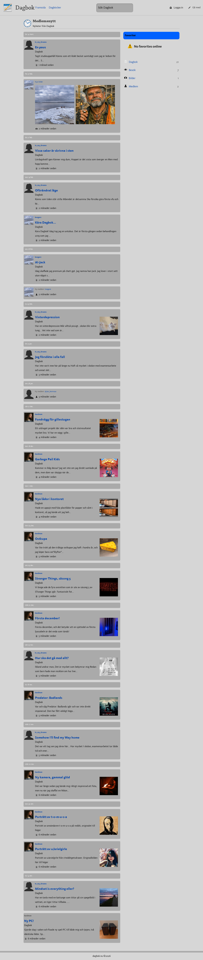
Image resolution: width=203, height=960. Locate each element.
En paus (40, 47)
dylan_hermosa (50, 392)
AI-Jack (40, 262)
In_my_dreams (41, 42)
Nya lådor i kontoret (49, 499)
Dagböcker (55, 7)
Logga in (176, 7)
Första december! (47, 618)
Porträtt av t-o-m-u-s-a (51, 817)
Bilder (132, 78)
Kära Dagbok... (45, 222)
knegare (38, 217)
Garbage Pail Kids (47, 459)
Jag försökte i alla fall (50, 357)
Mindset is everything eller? (54, 889)
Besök (132, 70)
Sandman (38, 414)
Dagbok (24, 7)
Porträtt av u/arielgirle (51, 849)
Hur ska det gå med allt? (52, 658)
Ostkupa (41, 539)
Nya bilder (39, 82)
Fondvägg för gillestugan (52, 419)
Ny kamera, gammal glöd (52, 777)
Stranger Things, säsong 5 (53, 578)
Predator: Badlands (48, 698)
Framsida (40, 7)
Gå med (194, 7)
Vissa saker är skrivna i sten (54, 150)
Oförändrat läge (46, 190)
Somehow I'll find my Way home (57, 737)
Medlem (133, 86)
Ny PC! (29, 921)
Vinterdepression (47, 317)
